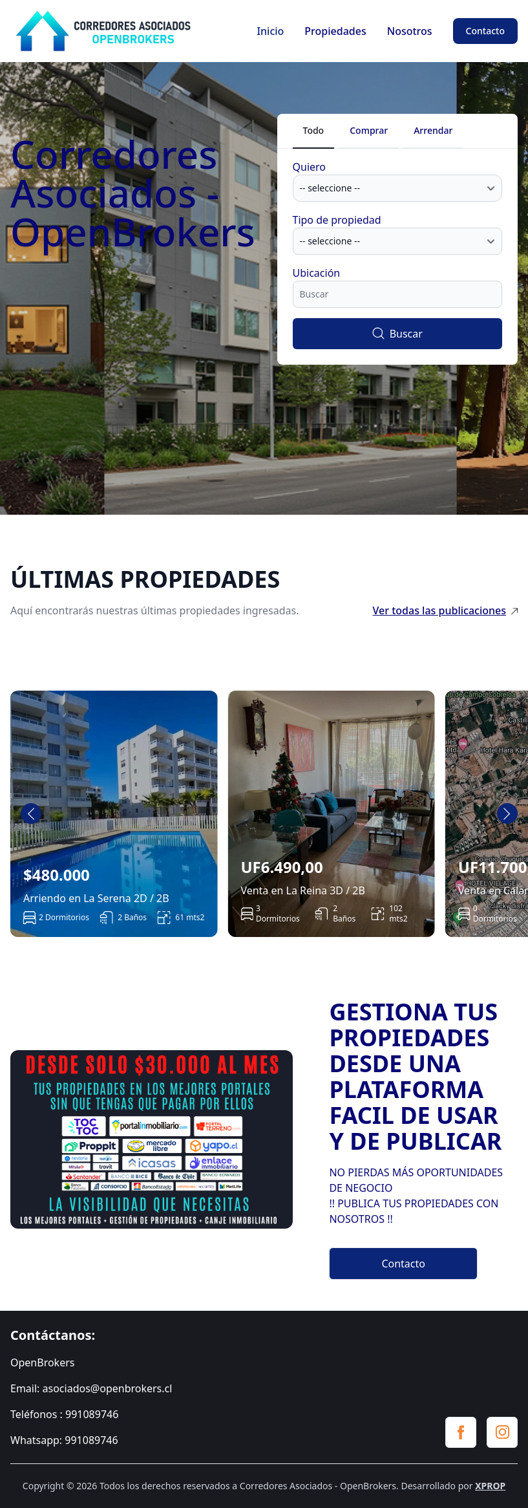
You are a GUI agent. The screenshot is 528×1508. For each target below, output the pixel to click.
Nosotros (409, 31)
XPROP (490, 1486)
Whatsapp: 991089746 (64, 1440)
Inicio (270, 31)
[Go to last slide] (31, 813)
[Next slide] (507, 813)
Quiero (309, 167)
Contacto (485, 31)
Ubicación (317, 273)
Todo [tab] (313, 130)
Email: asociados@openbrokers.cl (91, 1388)
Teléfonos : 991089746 (64, 1414)
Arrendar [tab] (433, 130)
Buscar (397, 334)
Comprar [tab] (369, 130)
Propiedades (335, 31)
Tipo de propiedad (337, 220)
